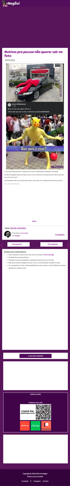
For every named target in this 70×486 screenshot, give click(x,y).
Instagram (37, 481)
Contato (45, 481)
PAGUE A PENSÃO (18, 229)
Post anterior (16, 245)
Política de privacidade (35, 477)
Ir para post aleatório (35, 356)
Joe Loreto (24, 233)
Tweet (34, 221)
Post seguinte (54, 245)
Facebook (25, 481)
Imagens (18, 236)
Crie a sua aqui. (48, 255)
